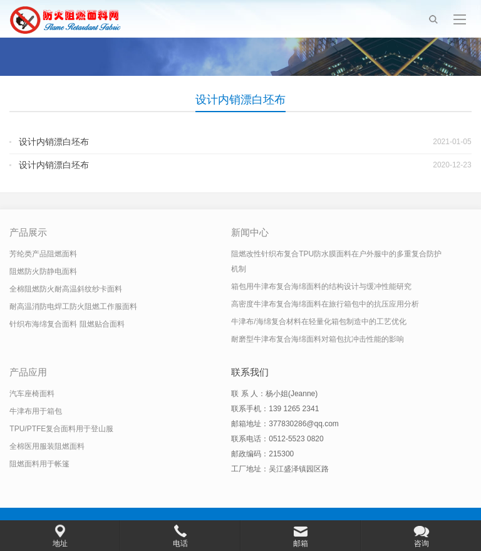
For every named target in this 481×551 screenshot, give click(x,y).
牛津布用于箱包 (35, 411)
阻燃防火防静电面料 (43, 271)
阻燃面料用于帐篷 (39, 463)
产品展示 (28, 232)
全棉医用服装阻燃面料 (47, 446)
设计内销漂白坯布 (54, 142)
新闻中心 (250, 232)
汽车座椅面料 (31, 393)
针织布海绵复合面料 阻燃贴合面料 (66, 324)
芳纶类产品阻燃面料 (43, 253)
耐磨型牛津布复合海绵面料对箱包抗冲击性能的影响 (317, 339)
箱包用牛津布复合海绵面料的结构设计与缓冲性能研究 (321, 286)
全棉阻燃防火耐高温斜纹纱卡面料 (65, 289)
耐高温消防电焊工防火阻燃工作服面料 (73, 306)
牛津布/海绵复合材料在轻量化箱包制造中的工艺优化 (318, 321)
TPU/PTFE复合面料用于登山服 (61, 428)
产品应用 (28, 372)
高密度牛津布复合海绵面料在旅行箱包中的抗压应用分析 (325, 304)
